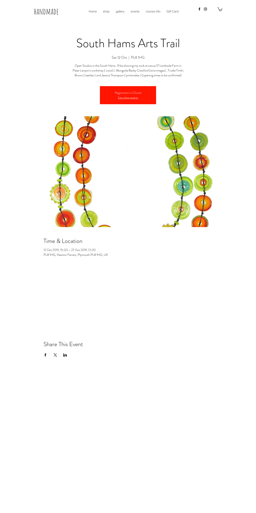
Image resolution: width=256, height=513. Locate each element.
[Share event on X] (55, 355)
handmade (46, 11)
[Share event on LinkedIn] (65, 355)
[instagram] (205, 9)
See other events (128, 97)
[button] (219, 9)
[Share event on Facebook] (45, 355)
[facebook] (199, 9)
